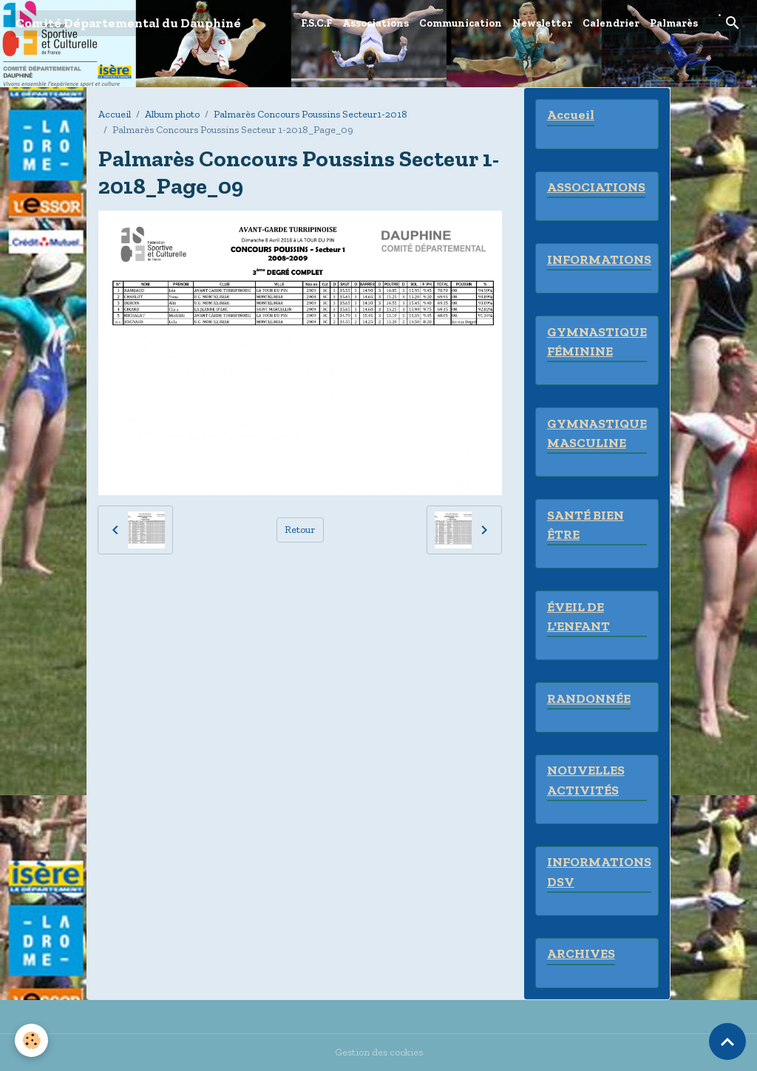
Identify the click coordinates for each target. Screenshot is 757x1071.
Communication (460, 23)
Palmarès (674, 23)
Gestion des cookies (379, 1052)
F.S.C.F (316, 23)
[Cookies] (31, 1040)
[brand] (128, 23)
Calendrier (611, 23)
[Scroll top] (727, 1041)
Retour (300, 529)
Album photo (172, 114)
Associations (375, 23)
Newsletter (542, 23)
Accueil (114, 114)
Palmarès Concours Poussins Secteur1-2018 (310, 114)
